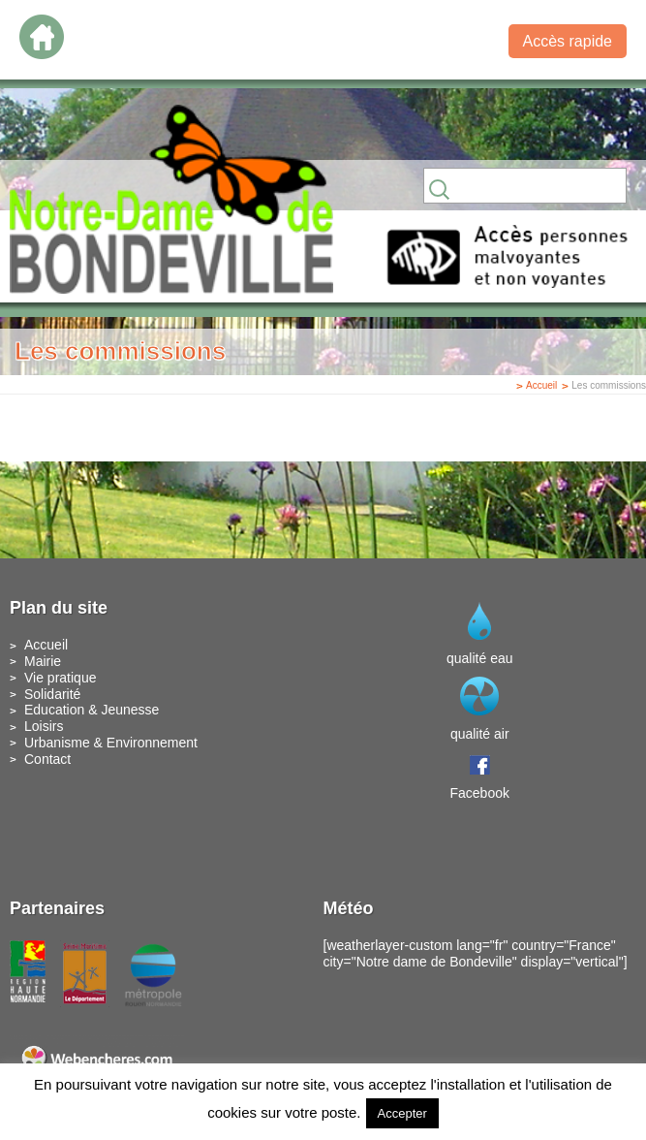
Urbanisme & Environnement (111, 742)
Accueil (541, 385)
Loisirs (43, 726)
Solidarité (52, 694)
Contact (47, 759)
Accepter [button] (402, 1113)
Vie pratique (60, 677)
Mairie (42, 661)
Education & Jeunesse (91, 709)
